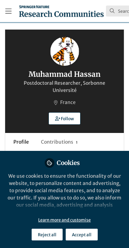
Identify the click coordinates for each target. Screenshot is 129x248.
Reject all (47, 234)
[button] (64, 118)
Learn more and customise (64, 220)
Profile (21, 142)
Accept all (82, 234)
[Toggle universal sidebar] (8, 11)
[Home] (61, 11)
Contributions (59, 142)
